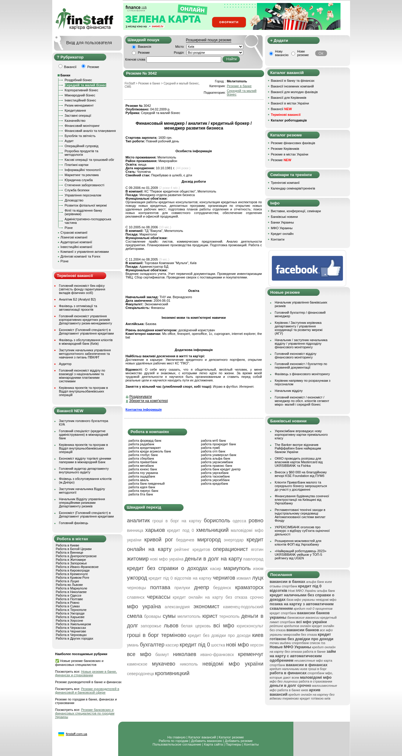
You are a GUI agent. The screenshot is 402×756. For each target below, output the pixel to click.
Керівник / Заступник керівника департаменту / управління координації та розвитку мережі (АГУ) (299, 328)
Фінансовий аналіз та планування (90, 131)
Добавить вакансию (206, 741)
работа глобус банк (143, 455)
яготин (257, 549)
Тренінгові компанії (285, 182)
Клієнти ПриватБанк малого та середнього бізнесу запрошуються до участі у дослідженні (301, 486)
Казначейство (75, 120)
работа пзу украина (143, 473)
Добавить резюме (238, 741)
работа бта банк (141, 494)
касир (215, 568)
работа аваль (139, 480)
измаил (244, 578)
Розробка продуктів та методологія (81, 152)
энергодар (234, 540)
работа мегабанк (141, 465)
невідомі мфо (326, 599)
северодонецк (140, 673)
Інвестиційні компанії (76, 247)
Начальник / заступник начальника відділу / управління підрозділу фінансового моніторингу (301, 343)
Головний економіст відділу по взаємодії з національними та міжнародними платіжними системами (82, 376)
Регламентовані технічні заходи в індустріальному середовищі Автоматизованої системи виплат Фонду (300, 515)
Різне (69, 228)
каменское (137, 664)
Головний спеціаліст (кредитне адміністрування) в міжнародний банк (83, 434)
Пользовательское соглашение (177, 744)
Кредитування (75, 110)
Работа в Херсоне (69, 620)
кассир (172, 645)
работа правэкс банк (216, 465)
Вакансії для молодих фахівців (294, 92)
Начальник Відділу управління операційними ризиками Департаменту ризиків (82, 502)
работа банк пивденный (147, 483)
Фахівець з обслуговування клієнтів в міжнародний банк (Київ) (86, 341)
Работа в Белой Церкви (74, 549)
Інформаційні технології (83, 170)
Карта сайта (213, 744)
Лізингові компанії (74, 237)
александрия (177, 606)
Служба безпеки (77, 190)
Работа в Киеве (67, 545)
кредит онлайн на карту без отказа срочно (218, 597)
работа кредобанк (214, 483)
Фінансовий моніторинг (82, 125)
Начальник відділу (289, 390)
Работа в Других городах (74, 638)
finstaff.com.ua (76, 734)
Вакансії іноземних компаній (292, 86)
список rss (317, 643)
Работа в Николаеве (71, 592)
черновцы (136, 587)
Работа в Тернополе (71, 610)
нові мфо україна (167, 559)
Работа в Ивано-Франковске (77, 567)
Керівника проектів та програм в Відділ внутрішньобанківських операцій (83, 391)
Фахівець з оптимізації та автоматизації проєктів (78, 307)
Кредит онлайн (282, 233)
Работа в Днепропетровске (76, 556)
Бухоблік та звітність (80, 136)
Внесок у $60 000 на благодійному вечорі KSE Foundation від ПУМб (301, 474)
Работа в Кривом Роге (72, 577)
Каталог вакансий (202, 737)
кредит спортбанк (283, 613)
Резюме (144, 52)
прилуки (182, 587)
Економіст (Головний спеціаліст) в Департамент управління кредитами (86, 331)
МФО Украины (282, 228)
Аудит (69, 141)
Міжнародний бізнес (80, 95)
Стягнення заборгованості (84, 185)
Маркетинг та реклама (82, 175)
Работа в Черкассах (71, 627)
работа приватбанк (143, 462)
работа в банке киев (292, 690)
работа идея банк (142, 487)
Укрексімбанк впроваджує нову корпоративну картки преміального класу (301, 434)
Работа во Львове (69, 584)
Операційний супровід (81, 146)
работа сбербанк (141, 458)
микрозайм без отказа (300, 634)
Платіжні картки (77, 165)
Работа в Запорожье (71, 563)
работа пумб (210, 447)
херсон (256, 645)
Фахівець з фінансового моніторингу (302, 374)
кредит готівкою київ (315, 698)
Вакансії (281, 109)
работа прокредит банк (218, 444)
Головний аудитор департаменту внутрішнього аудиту (84, 470)
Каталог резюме (231, 737)
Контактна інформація (144, 409)
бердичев (185, 540)
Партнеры (233, 744)
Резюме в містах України (289, 154)
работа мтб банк (213, 440)
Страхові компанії (74, 232)
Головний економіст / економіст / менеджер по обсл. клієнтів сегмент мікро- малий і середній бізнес (302, 400)
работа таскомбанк (215, 476)
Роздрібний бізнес (78, 80)
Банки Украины (282, 222)
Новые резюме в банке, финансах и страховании (86, 673)
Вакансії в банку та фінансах (293, 80)
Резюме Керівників (285, 148)
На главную (176, 737)
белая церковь (196, 625)
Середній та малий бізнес (86, 85)
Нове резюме (303, 53)
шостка (218, 645)
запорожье (151, 625)
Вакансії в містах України (290, 103)
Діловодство (74, 200)
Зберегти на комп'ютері (148, 401)
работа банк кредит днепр (221, 469)
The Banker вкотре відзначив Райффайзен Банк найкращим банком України (298, 448)
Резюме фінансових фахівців (293, 143)
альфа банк (326, 590)
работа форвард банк (145, 440)
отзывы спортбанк (283, 586)
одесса (239, 520)
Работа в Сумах (68, 606)
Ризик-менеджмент (79, 105)
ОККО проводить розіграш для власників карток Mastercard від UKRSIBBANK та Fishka (299, 462)
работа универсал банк (218, 455)
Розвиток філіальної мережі (86, 205)
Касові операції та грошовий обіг (89, 159)
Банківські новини (284, 216)
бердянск (222, 587)
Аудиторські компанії (76, 242)
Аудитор (65, 364)
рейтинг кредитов (192, 549)
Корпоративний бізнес (81, 90)
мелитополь (189, 616)
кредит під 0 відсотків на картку (180, 578)
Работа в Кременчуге (72, 574)
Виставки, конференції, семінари (296, 211)
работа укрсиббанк (215, 480)
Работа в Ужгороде (70, 613)
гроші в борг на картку (176, 520)
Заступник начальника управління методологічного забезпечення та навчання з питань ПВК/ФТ (85, 353)
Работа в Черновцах (71, 635)
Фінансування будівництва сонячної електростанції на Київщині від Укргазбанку (302, 499)
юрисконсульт (250, 625)
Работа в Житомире (71, 559)
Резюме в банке (239, 86)
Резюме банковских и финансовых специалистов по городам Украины (85, 713)
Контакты (251, 744)
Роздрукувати (141, 397)
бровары (152, 616)
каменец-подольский (243, 606)
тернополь (229, 616)
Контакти (278, 239)
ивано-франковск (217, 654)
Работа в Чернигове (71, 631)
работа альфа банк (215, 458)
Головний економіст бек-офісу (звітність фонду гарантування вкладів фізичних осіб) (82, 289)
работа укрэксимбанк (217, 462)
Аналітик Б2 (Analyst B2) (77, 299)
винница (135, 530)
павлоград (253, 559)
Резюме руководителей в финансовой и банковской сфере (87, 690)
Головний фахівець (73, 523)
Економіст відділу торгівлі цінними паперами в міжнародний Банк (85, 460)
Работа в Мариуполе (71, 588)
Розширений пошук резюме (208, 40)
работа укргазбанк (215, 473)
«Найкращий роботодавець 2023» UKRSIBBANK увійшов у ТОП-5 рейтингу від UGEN (300, 554)
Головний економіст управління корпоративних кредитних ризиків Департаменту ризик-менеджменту (85, 319)
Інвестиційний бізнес (80, 100)
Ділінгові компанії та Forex (81, 256)
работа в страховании (315, 681)
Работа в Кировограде (73, 570)
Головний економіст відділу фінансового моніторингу (295, 355)
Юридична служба (79, 180)
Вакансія (144, 46)
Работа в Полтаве (69, 599)
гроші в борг (317, 669)
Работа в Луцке (67, 581)
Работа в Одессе (68, 595)
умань (133, 645)
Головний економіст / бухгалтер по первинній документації (301, 365)
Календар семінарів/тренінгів (293, 188)
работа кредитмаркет (145, 447)
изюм (258, 568)
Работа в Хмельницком (73, 624)
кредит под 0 (180, 530)
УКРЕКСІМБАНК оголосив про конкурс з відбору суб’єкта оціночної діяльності (302, 530)
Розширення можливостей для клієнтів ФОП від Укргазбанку (298, 542)
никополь (189, 664)
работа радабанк (141, 444)
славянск (136, 597)
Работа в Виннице (69, 552)
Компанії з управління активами (85, 251)
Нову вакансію (282, 53)
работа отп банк (213, 451)
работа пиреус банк (143, 490)
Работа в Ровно (67, 602)
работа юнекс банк (143, 469)
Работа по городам (173, 741)
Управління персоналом (83, 195)
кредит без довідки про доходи (219, 635)
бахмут (162, 654)
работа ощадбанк (142, 476)
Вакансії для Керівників (288, 97)
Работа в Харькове (70, 617)
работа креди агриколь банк (150, 451)
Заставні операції (78, 115)
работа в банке (314, 651)
